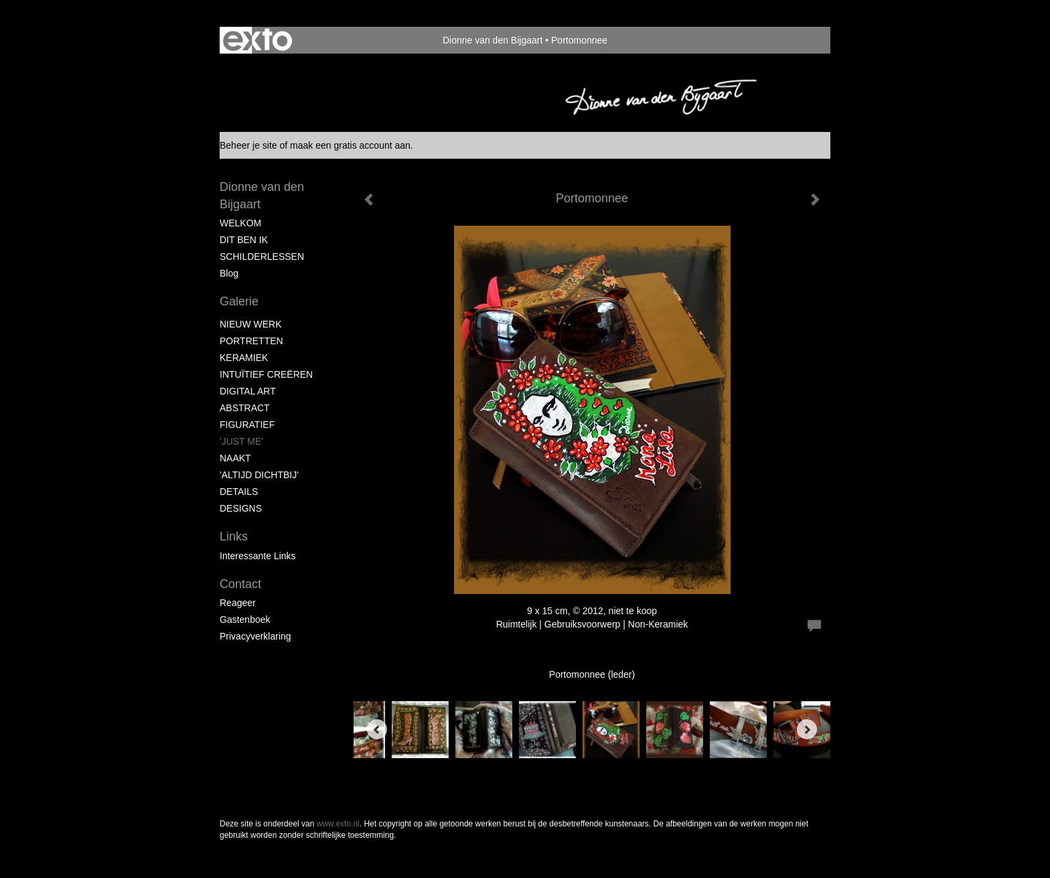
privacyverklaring (255, 636)
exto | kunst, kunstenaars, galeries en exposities (257, 40)
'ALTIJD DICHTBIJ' (259, 474)
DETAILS (239, 491)
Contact (240, 584)
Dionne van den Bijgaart (492, 40)
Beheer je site (248, 145)
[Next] (807, 729)
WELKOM (240, 223)
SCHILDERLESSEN (262, 256)
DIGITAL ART (248, 391)
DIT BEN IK (244, 239)
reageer (238, 602)
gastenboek (245, 619)
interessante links (258, 556)
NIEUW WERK (251, 324)
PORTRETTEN (251, 341)
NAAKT (235, 458)
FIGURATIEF (247, 424)
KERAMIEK (244, 357)
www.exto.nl (338, 823)
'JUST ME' (241, 441)
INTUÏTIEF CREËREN (266, 374)
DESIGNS (241, 508)
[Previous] (377, 729)
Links (234, 536)
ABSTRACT (245, 408)
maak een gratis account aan (350, 145)
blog (229, 273)
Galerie (239, 301)
